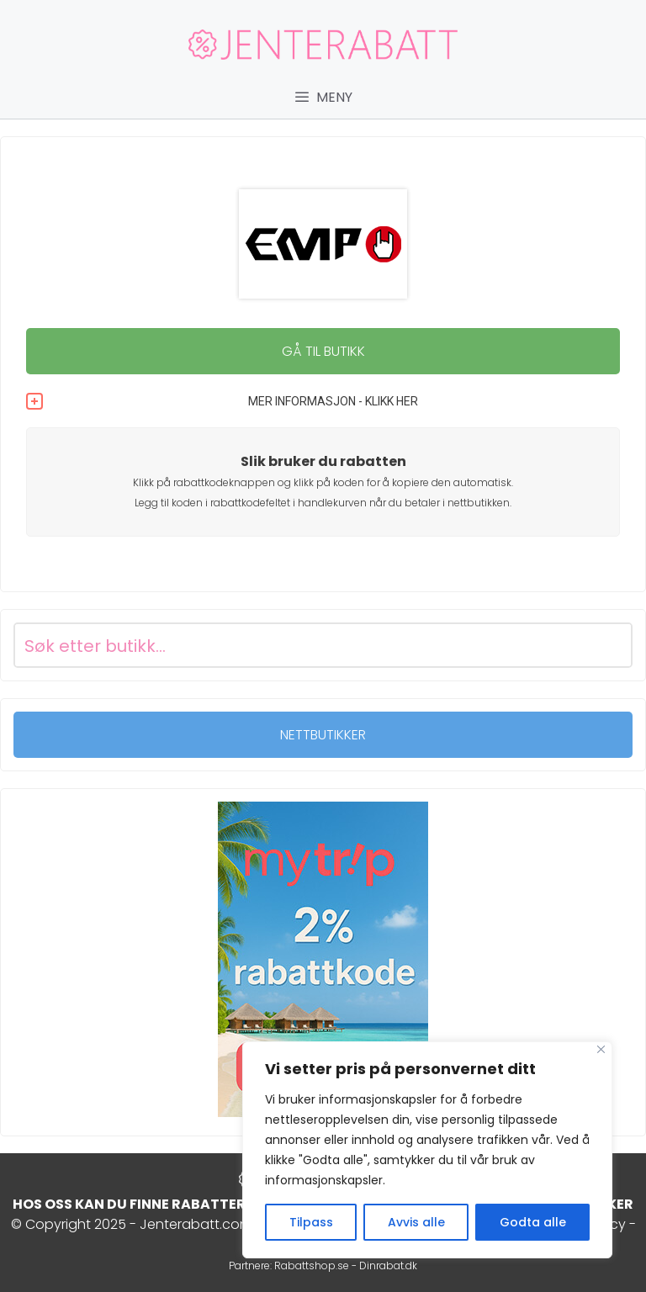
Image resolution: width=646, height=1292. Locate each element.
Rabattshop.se (311, 1265)
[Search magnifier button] (610, 645)
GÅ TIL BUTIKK (323, 351)
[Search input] (302, 645)
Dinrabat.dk (388, 1265)
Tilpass (311, 1222)
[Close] (601, 1049)
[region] (427, 1149)
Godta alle (533, 1222)
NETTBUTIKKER (323, 734)
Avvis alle (416, 1222)
